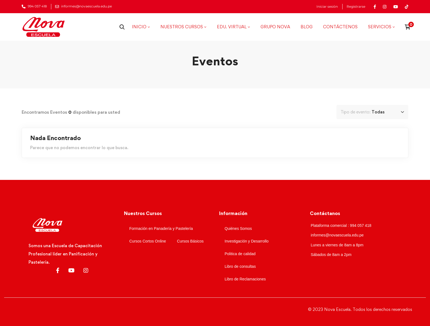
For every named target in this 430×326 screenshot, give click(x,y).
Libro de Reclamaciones (245, 279)
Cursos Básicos (190, 241)
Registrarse (356, 6)
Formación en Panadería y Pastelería (161, 228)
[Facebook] (57, 270)
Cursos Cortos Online (147, 241)
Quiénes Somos (238, 228)
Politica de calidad (240, 254)
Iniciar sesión (327, 6)
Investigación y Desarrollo (246, 241)
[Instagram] (86, 270)
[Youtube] (71, 270)
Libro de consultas (240, 266)
